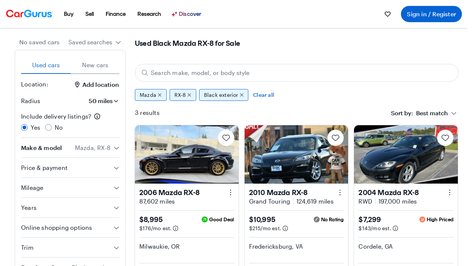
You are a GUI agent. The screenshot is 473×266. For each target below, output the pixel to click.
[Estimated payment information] (175, 228)
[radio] (24, 127)
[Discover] (187, 14)
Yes (36, 127)
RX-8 (182, 95)
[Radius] (101, 100)
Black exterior (224, 95)
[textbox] (419, 113)
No (59, 127)
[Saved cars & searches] (387, 14)
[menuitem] (68, 14)
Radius (30, 100)
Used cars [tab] (46, 64)
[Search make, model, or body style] (297, 73)
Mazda (151, 95)
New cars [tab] (95, 64)
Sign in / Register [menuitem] (431, 13)
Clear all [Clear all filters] (263, 95)
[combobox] (95, 42)
